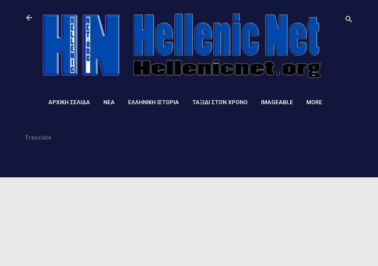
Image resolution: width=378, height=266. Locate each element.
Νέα (109, 102)
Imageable (277, 102)
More (314, 102)
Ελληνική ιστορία (153, 102)
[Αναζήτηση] (348, 20)
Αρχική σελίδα (69, 102)
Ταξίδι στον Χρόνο (220, 102)
